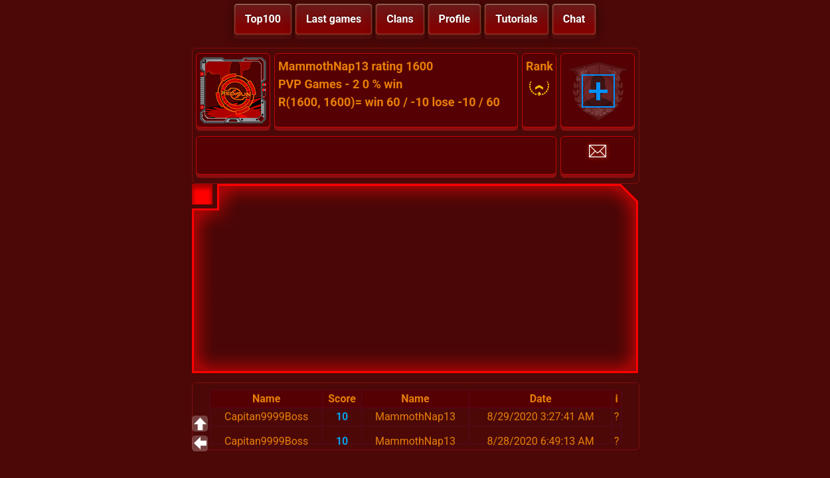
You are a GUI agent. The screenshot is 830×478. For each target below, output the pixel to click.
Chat (574, 19)
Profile (455, 19)
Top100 (263, 19)
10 (342, 416)
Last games (333, 19)
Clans (399, 19)
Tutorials (516, 19)
